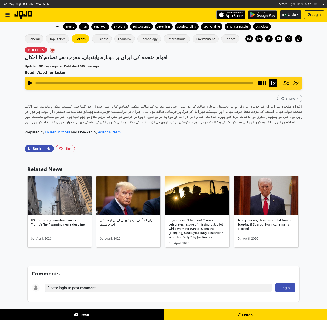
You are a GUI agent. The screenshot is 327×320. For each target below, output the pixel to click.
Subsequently (140, 26)
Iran (81, 26)
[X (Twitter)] (288, 38)
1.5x (284, 83)
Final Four (98, 26)
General (34, 39)
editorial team (109, 132)
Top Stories (57, 39)
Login (314, 14)
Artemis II (163, 26)
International (176, 39)
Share (288, 98)
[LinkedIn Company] (259, 38)
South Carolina (187, 26)
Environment (205, 39)
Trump (67, 26)
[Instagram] (249, 38)
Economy (124, 39)
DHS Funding (213, 26)
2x (296, 83)
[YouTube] (278, 38)
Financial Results (240, 26)
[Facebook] (269, 38)
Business (102, 39)
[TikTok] (298, 38)
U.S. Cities (264, 26)
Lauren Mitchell (57, 132)
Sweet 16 (118, 26)
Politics (80, 39)
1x (273, 83)
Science (230, 39)
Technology (149, 39)
